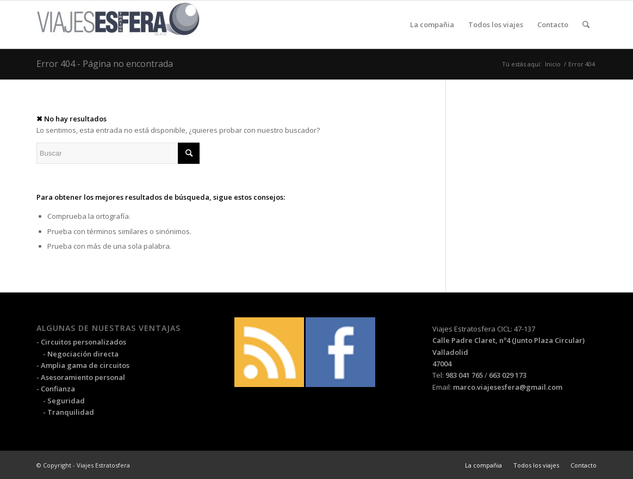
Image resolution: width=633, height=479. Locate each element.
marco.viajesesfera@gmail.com (507, 387)
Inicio (553, 64)
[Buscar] (586, 24)
